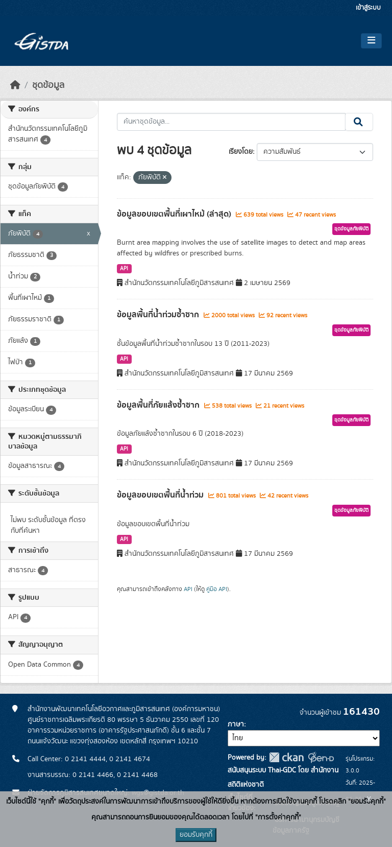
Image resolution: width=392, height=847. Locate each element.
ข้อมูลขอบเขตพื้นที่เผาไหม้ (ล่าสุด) (175, 214)
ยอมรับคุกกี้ (196, 835)
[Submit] (359, 122)
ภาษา (236, 724)
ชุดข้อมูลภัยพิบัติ (351, 228)
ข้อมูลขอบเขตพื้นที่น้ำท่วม (161, 495)
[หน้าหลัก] (15, 85)
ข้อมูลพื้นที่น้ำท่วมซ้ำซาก (159, 314)
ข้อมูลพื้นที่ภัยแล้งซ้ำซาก (159, 405)
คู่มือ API (216, 589)
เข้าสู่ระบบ (368, 8)
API (124, 269)
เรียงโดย (241, 152)
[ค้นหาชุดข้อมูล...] (231, 122)
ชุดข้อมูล (48, 85)
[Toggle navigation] (371, 41)
